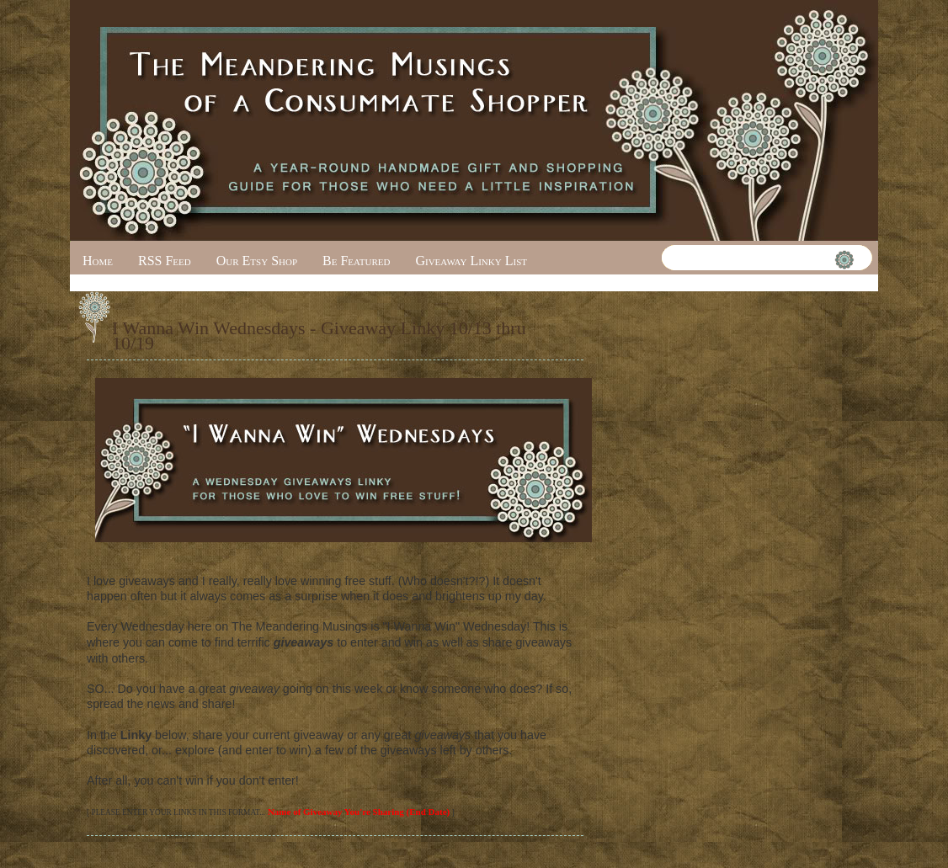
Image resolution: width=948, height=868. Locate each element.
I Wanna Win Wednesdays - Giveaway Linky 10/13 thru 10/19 (319, 335)
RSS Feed (164, 260)
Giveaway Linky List (471, 260)
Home (98, 260)
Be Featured (356, 260)
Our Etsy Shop (256, 260)
